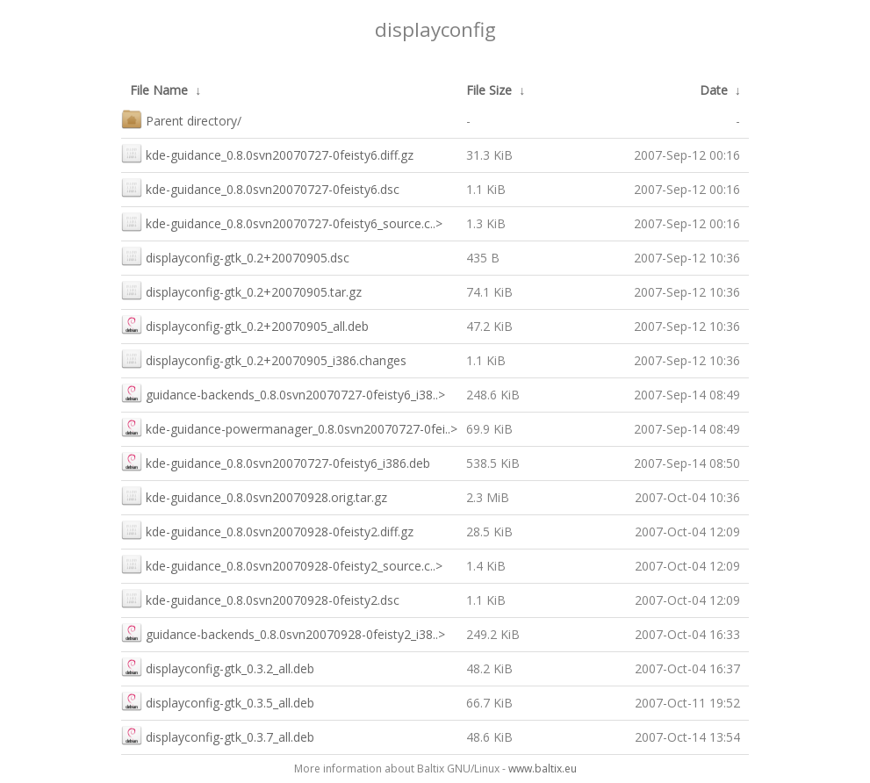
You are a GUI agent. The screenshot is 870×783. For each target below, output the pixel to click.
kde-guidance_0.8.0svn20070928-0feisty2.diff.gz (267, 530)
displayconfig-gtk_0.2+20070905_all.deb (245, 324)
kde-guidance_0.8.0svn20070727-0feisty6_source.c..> (281, 222)
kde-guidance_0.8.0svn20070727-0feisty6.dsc (260, 187)
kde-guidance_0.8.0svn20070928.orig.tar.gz (254, 495)
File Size (489, 90)
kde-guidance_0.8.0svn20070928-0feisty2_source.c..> (281, 564)
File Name (159, 90)
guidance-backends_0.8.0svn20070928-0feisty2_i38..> (283, 632)
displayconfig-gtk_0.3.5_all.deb (217, 701)
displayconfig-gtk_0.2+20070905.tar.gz (241, 290)
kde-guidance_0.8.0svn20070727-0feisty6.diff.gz (267, 153)
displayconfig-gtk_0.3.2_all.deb (217, 667)
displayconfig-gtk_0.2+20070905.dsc (235, 256)
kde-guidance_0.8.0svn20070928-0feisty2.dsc (260, 598)
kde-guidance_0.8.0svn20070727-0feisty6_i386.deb (275, 461)
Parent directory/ (181, 119)
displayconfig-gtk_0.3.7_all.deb (217, 735)
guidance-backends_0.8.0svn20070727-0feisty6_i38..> (283, 393)
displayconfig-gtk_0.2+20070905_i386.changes (263, 358)
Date (714, 90)
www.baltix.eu (542, 768)
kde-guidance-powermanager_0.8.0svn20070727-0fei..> (289, 427)
